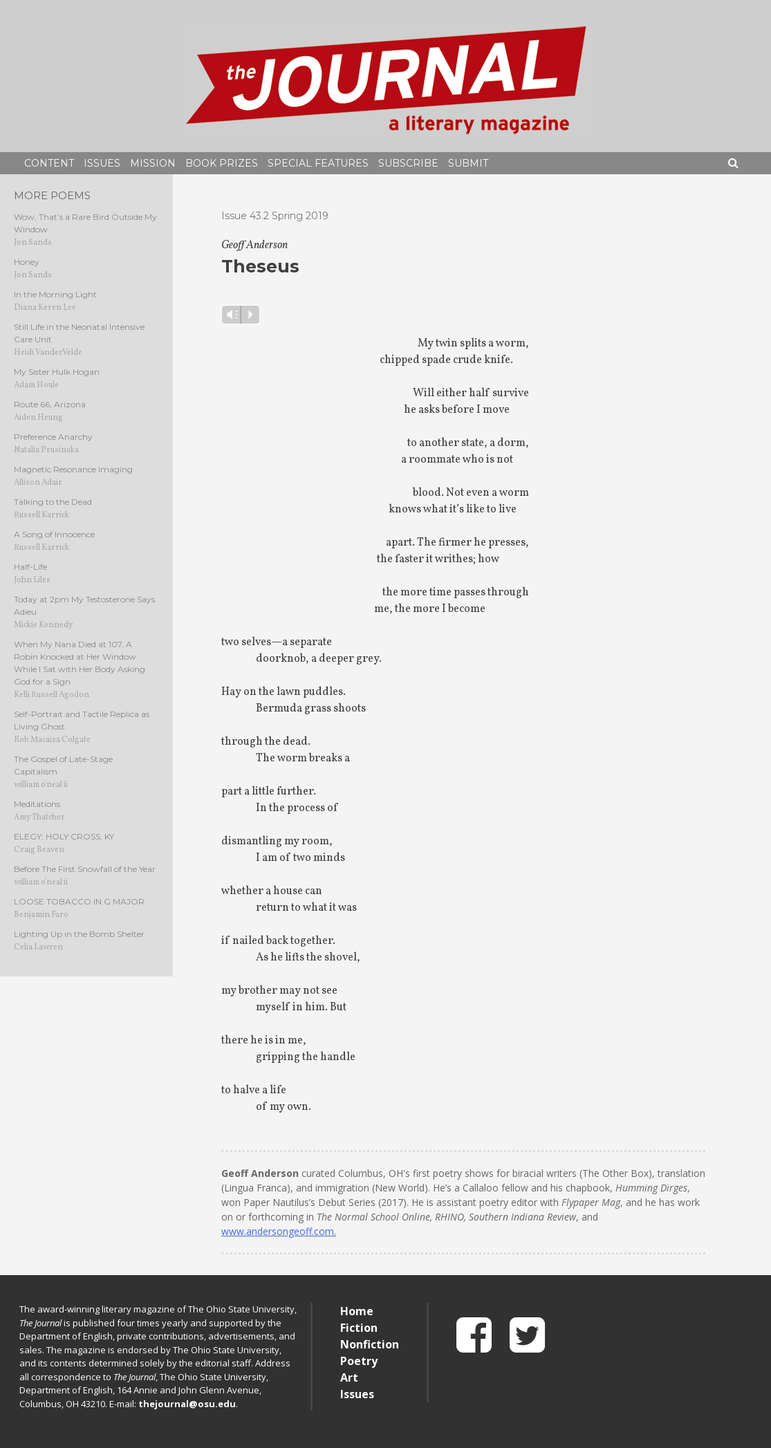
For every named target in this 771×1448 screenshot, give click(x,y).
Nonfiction (369, 1344)
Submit (468, 163)
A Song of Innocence (54, 534)
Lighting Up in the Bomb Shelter (79, 934)
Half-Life (30, 566)
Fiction (359, 1327)
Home (356, 1311)
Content (49, 163)
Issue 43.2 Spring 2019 (274, 216)
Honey (26, 262)
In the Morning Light (55, 294)
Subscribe (408, 163)
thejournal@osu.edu (187, 1404)
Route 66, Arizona (50, 404)
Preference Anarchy (53, 436)
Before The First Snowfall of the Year (85, 869)
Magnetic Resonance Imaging (73, 469)
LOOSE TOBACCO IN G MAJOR (79, 901)
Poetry (359, 1360)
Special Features (318, 163)
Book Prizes (221, 163)
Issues (102, 163)
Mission (153, 163)
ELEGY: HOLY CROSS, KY (64, 836)
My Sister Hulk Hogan (57, 371)
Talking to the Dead (53, 501)
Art (349, 1377)
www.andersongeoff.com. (278, 1231)
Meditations (37, 804)
